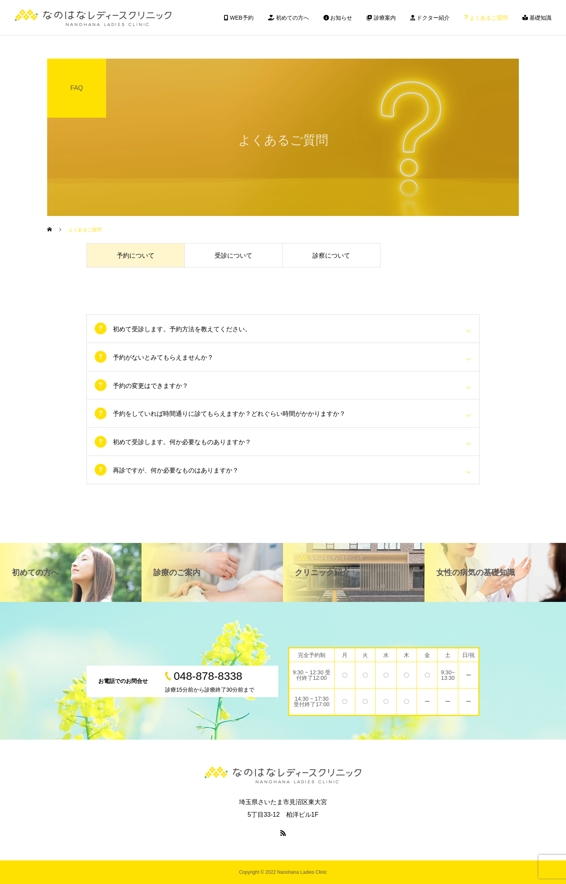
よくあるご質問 (486, 18)
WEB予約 (239, 18)
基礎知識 (536, 18)
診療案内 (381, 18)
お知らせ (338, 18)
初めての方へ (288, 18)
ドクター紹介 (430, 18)
